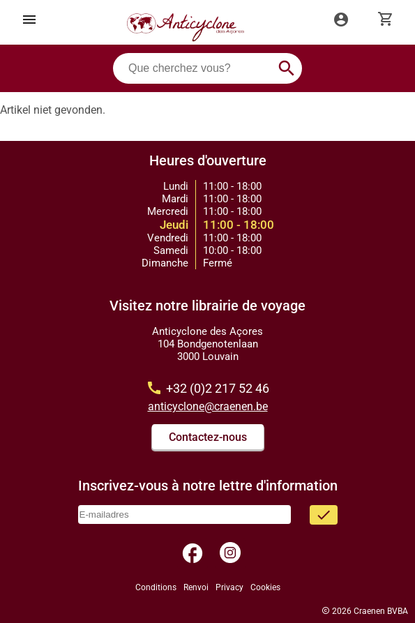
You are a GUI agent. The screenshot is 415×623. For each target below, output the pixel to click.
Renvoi (196, 587)
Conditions (155, 587)
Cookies (265, 587)
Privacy (229, 587)
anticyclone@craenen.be (208, 406)
